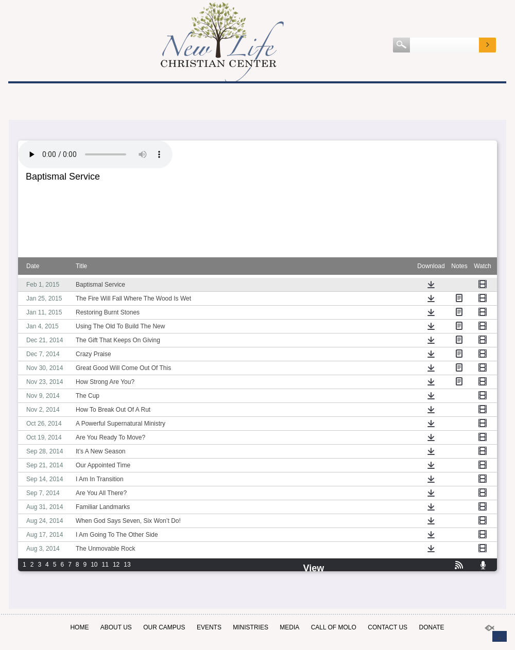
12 (116, 564)
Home (79, 627)
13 (127, 564)
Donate (431, 627)
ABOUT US (116, 627)
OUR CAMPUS (164, 627)
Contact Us (387, 627)
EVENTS (209, 627)
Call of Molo (333, 627)
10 (94, 564)
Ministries (250, 627)
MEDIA (289, 627)
